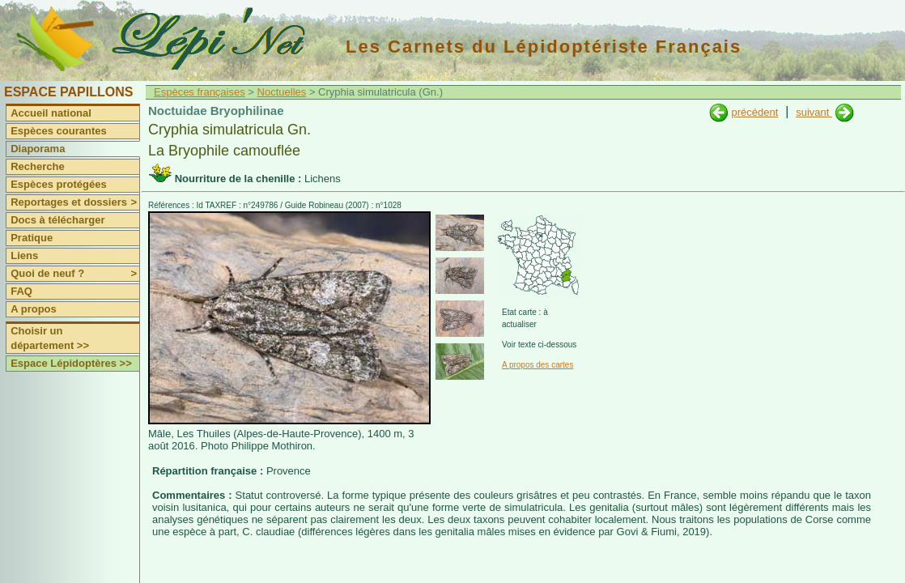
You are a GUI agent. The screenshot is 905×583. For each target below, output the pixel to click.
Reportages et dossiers (75, 202)
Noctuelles (282, 92)
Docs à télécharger (57, 220)
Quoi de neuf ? (75, 273)
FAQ (21, 291)
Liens (24, 255)
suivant (814, 112)
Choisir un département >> (50, 338)
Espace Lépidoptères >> (71, 363)
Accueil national (51, 113)
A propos (34, 309)
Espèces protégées (59, 184)
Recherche (37, 166)
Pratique (32, 238)
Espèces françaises (199, 92)
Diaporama (38, 149)
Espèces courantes (59, 131)
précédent (754, 112)
